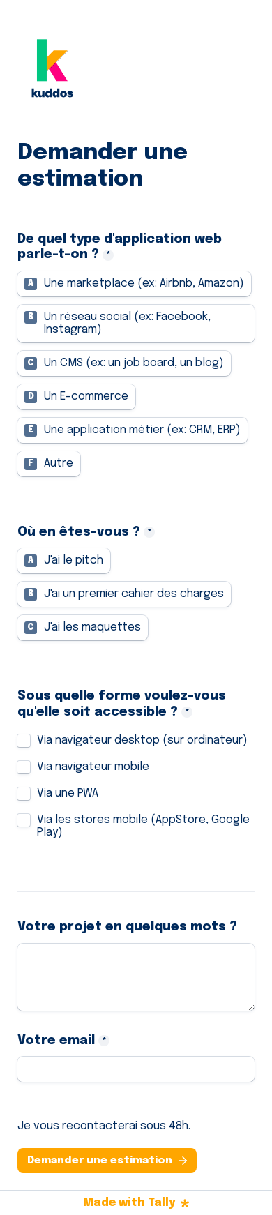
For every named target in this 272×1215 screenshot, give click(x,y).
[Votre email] (136, 1069)
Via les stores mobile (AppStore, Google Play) (144, 826)
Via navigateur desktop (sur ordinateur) (142, 740)
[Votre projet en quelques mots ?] (136, 977)
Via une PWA (67, 793)
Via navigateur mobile (93, 767)
